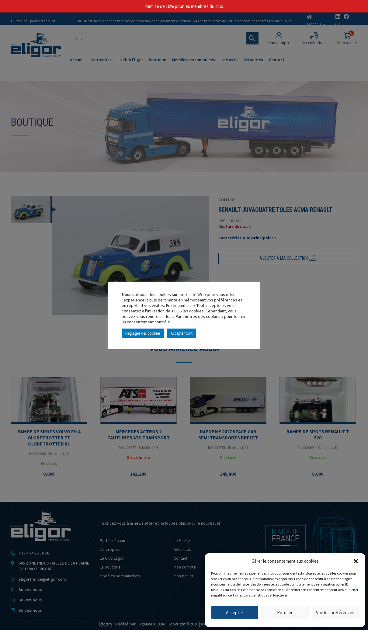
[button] (356, 561)
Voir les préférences (335, 612)
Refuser (285, 612)
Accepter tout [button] (182, 333)
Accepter (234, 612)
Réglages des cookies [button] (142, 333)
